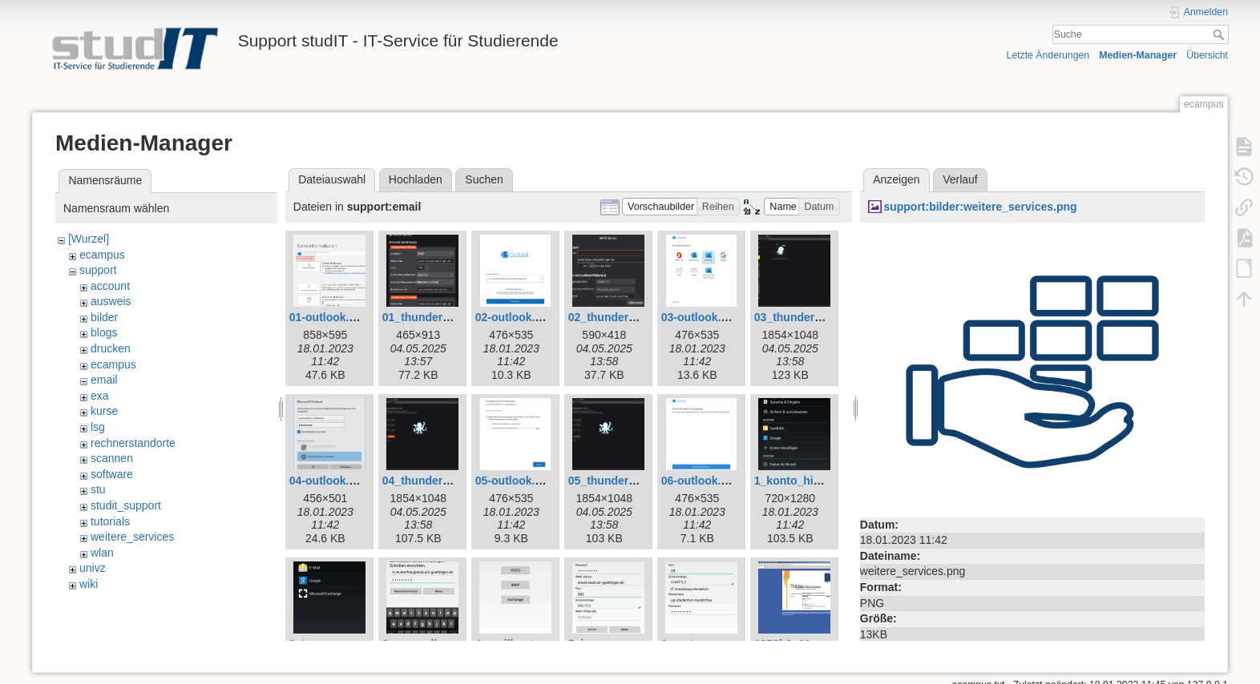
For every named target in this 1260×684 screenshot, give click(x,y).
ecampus (102, 254)
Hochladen (415, 179)
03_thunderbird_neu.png (820, 317)
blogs (104, 332)
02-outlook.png (515, 317)
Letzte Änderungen (1048, 55)
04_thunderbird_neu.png (448, 480)
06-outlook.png (701, 480)
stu (98, 489)
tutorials (110, 521)
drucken (111, 348)
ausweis (111, 301)
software (112, 474)
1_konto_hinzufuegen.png (823, 480)
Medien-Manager (1138, 55)
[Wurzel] (88, 238)
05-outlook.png (515, 480)
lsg (98, 426)
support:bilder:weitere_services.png (979, 206)
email (104, 379)
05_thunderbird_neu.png (634, 480)
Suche (1220, 34)
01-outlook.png (329, 317)
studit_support (126, 505)
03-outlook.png (701, 317)
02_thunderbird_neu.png (634, 317)
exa (100, 395)
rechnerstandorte (133, 443)
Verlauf (960, 179)
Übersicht (1207, 55)
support (98, 270)
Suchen (484, 179)
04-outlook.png (329, 480)
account (110, 286)
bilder (104, 317)
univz (92, 567)
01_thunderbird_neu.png (448, 317)
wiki (88, 583)
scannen (112, 458)
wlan (102, 552)
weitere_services (132, 536)
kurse (104, 410)
